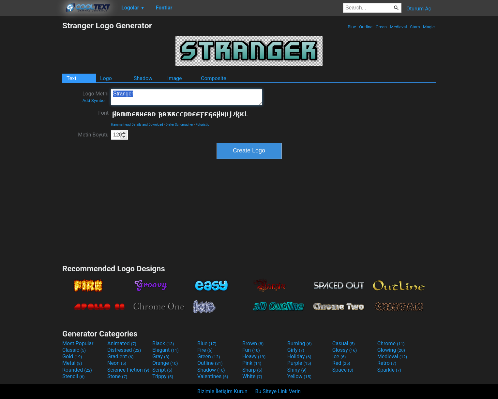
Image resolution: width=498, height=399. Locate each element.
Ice (339, 356)
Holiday (299, 356)
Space (342, 370)
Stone (117, 376)
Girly (295, 350)
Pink (252, 363)
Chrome (391, 343)
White (252, 376)
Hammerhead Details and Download (137, 124)
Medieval (398, 26)
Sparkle (389, 370)
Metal (72, 363)
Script (162, 370)
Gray (160, 356)
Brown (253, 343)
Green (381, 26)
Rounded (77, 370)
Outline (365, 26)
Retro (386, 363)
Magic (429, 26)
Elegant (165, 350)
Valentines (212, 376)
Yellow (299, 376)
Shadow (143, 78)
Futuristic (202, 124)
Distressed (124, 350)
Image (174, 78)
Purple (299, 363)
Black (163, 343)
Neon (116, 363)
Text (71, 78)
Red (341, 363)
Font (103, 113)
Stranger (186, 97)
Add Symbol (94, 100)
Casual (343, 343)
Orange (165, 363)
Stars (415, 26)
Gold (72, 356)
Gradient (120, 356)
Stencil (73, 376)
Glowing (391, 350)
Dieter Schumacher (179, 124)
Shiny (297, 370)
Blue (352, 26)
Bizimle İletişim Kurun (222, 391)
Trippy (162, 376)
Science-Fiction (128, 370)
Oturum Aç (418, 9)
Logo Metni (96, 97)
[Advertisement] (31, 118)
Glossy (344, 350)
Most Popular (78, 343)
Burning (299, 343)
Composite (213, 78)
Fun (251, 350)
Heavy (253, 356)
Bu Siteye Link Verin (278, 391)
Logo (106, 78)
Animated (121, 343)
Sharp (252, 370)
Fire (205, 350)
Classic (74, 350)
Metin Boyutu (93, 135)
